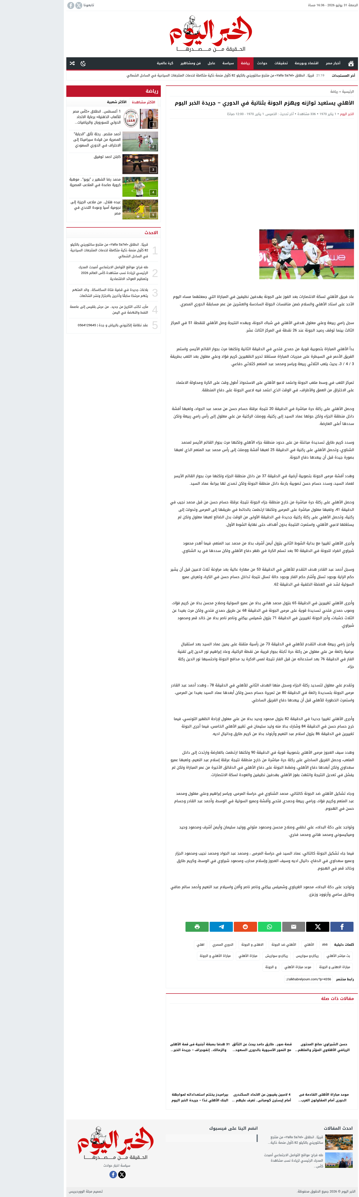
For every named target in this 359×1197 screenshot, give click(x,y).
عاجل (178, 63)
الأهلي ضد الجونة (251, 944)
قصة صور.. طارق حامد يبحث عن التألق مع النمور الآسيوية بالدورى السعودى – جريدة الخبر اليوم (229, 1050)
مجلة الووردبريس (48, 1191)
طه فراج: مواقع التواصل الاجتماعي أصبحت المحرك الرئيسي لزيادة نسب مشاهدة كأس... (260, 1160)
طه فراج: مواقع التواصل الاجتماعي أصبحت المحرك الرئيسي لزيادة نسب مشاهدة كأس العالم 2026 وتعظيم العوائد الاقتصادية (80, 273)
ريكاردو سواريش (244, 956)
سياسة (195, 63)
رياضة (212, 63)
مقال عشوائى (40, 63)
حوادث (229, 63)
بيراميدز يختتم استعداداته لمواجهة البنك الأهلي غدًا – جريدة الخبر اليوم (167, 1097)
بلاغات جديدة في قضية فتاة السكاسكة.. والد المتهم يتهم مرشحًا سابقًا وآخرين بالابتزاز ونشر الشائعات (77, 293)
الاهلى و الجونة (220, 944)
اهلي (168, 944)
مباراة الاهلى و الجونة (301, 967)
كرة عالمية (132, 63)
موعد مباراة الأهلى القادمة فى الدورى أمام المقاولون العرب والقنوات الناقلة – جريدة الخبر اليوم (291, 1100)
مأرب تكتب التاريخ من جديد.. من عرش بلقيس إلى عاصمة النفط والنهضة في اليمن (76, 310)
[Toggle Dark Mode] (50, 63)
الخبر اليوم (314, 114)
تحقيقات (248, 63)
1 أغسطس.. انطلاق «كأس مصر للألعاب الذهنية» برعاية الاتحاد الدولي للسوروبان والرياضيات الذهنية (64, 120)
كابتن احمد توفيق (74, 156)
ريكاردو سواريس (274, 956)
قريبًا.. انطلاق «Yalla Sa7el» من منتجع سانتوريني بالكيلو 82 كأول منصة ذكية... (262, 1140)
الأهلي (276, 944)
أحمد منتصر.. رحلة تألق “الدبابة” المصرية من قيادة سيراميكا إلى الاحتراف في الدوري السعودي (64, 140)
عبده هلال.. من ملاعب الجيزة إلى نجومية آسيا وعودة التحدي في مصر (63, 208)
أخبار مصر (300, 63)
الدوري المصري (190, 944)
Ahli (292, 944)
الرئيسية (318, 63)
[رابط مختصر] (276, 979)
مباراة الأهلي (215, 956)
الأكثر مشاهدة (111, 102)
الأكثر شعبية (84, 102)
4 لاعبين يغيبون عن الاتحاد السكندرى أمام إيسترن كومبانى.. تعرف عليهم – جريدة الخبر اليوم (229, 1100)
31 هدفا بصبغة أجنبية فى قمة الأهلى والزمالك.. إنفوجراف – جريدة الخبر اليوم (167, 1050)
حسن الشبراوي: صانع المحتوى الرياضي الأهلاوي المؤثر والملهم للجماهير (291, 1050)
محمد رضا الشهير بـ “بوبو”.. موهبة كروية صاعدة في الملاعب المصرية (62, 182)
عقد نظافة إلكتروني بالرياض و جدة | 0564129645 (80, 325)
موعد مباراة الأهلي (265, 967)
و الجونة (238, 967)
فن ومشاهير (158, 63)
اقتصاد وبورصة (274, 63)
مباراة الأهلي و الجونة (182, 956)
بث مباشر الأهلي (305, 956)
